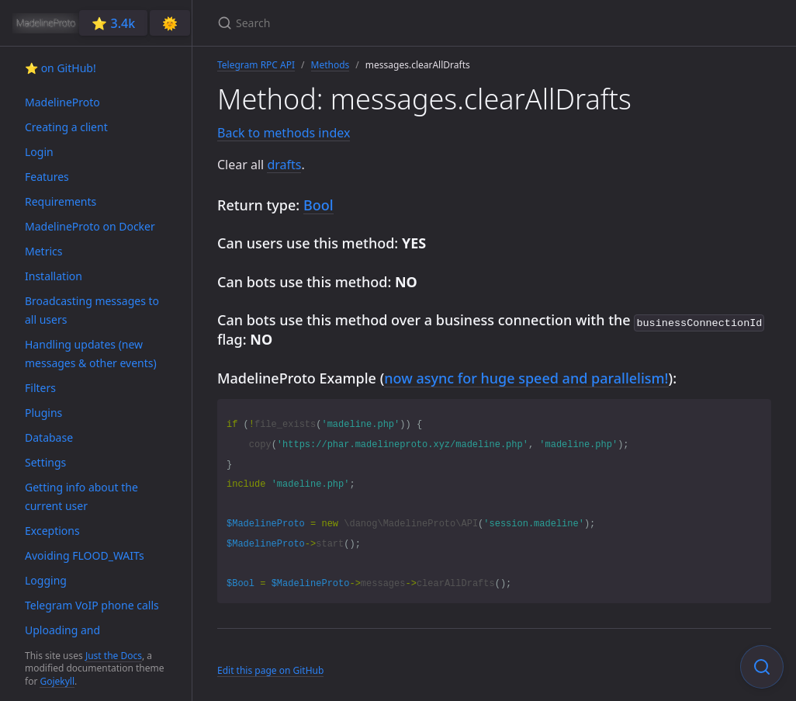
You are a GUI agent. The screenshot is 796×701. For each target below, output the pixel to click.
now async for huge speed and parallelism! (526, 376)
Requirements (60, 201)
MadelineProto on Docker (90, 226)
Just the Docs (113, 655)
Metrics (43, 251)
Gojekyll (57, 681)
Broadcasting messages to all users (92, 310)
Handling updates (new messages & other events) (91, 353)
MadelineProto (62, 102)
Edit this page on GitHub (270, 668)
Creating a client (66, 127)
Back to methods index (283, 132)
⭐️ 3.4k (113, 23)
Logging (46, 580)
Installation (53, 276)
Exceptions (52, 530)
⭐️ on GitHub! (60, 68)
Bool (318, 205)
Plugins (43, 412)
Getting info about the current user (81, 496)
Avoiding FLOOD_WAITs (84, 555)
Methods (330, 64)
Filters (40, 387)
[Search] (400, 23)
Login (39, 151)
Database (49, 437)
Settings (45, 462)
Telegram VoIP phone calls (92, 605)
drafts (284, 164)
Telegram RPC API (256, 64)
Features (47, 176)
